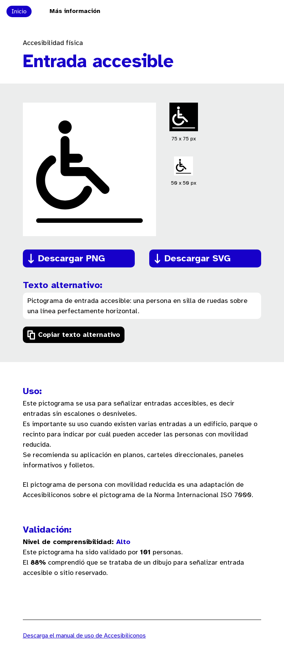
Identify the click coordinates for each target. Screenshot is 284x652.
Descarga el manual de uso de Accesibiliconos (84, 636)
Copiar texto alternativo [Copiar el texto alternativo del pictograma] (79, 335)
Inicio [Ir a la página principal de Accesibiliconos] (19, 11)
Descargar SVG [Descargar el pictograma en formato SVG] (197, 259)
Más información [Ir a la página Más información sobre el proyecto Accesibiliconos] (74, 11)
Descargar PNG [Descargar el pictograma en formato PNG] (71, 259)
